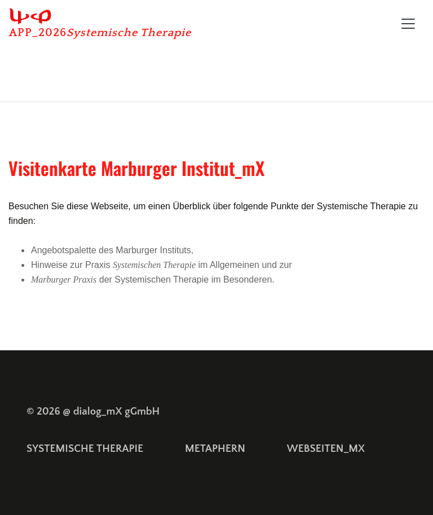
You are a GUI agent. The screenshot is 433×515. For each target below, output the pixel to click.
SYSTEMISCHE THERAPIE (84, 449)
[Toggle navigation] (408, 23)
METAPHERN (215, 449)
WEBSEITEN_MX (326, 449)
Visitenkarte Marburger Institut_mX (136, 168)
